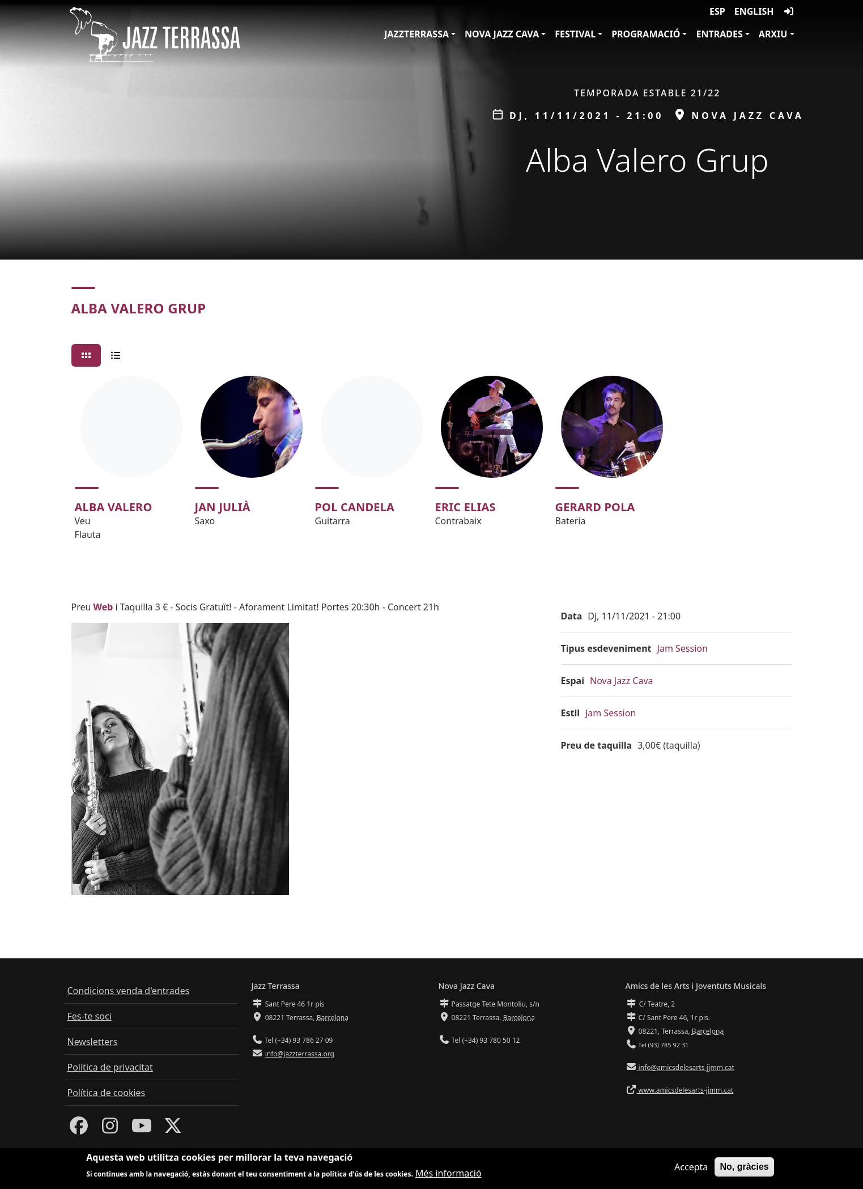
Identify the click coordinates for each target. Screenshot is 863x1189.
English (754, 11)
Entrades (719, 34)
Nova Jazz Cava (502, 34)
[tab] (86, 355)
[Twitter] (172, 1129)
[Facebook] (78, 1129)
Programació (645, 34)
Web (103, 607)
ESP (717, 11)
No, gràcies (744, 1167)
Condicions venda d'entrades (128, 990)
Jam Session (682, 648)
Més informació (448, 1173)
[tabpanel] (431, 463)
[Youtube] (141, 1129)
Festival (575, 34)
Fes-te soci (89, 1016)
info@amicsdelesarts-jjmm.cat (685, 1067)
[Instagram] (110, 1129)
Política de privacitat (110, 1067)
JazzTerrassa (416, 34)
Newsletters (92, 1041)
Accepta (691, 1167)
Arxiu (773, 34)
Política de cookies (106, 1092)
